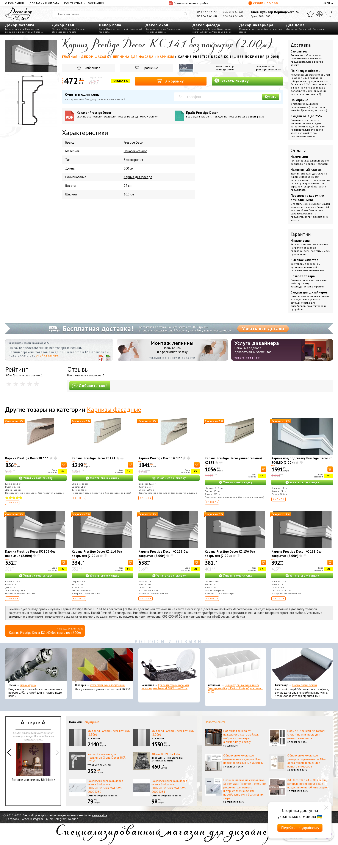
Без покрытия (133, 160)
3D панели (69, 29)
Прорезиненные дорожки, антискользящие (168, 759)
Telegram (60, 819)
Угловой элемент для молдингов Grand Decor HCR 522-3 (106, 757)
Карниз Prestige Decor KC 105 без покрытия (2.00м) (30, 553)
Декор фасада (206, 24)
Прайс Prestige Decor (233, 114)
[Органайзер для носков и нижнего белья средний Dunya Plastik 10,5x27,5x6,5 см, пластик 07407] (235, 665)
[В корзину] (64, 465)
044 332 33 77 (207, 12)
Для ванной (304, 29)
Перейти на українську (300, 827)
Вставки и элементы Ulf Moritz (33, 762)
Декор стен (63, 24)
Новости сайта (215, 722)
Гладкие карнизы (14, 29)
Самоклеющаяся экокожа (304, 685)
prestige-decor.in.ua (268, 69)
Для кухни (291, 29)
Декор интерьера (256, 24)
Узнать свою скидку (38, 478)
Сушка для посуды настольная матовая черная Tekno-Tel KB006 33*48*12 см (165, 686)
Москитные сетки (155, 31)
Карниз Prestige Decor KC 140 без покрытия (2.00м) (45, 633)
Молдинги (57, 29)
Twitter (24, 819)
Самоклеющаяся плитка (102, 795)
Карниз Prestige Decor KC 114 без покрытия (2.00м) (97, 553)
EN (328, 3)
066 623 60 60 (233, 16)
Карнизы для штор (156, 29)
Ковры (102, 29)
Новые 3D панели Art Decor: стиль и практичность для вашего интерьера (305, 734)
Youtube (73, 819)
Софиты (206, 31)
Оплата (299, 150)
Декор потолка (19, 24)
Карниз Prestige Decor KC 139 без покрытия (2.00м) (296, 553)
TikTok (48, 819)
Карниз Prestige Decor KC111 (27, 458)
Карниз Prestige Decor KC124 (93, 458)
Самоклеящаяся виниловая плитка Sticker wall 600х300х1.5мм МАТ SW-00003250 (105, 786)
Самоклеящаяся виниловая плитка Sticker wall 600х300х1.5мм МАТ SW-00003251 (169, 786)
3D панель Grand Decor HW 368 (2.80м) (109, 732)
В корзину (170, 81)
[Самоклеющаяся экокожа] (302, 665)
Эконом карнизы (28, 685)
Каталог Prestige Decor (124, 114)
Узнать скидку (231, 80)
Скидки (263, 3)
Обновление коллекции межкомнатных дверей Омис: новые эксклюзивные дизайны (243, 759)
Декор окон (157, 24)
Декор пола (110, 24)
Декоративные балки (29, 31)
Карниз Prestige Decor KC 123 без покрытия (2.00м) (163, 553)
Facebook (12, 819)
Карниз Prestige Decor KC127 (160, 458)
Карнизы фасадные (114, 409)
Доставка (301, 45)
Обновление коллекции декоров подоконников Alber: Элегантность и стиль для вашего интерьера (307, 760)
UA (324, 3)
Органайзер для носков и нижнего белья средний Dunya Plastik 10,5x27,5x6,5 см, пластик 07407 (235, 688)
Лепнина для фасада (204, 29)
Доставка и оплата (44, 3)
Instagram (36, 819)
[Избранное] (310, 14)
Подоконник (173, 29)
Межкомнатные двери (251, 29)
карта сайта (99, 815)
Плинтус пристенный (117, 29)
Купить (271, 97)
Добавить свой (90, 385)
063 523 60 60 (207, 16)
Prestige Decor (225, 69)
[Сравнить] (319, 14)
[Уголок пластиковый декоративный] (102, 665)
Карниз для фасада (138, 177)
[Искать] (185, 14)
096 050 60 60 (233, 12)
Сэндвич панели (68, 31)
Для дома (295, 24)
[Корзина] (329, 14)
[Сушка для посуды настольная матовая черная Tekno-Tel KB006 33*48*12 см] (169, 665)
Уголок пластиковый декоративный (107, 685)
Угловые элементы (99, 765)
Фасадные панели (222, 31)
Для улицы (318, 29)
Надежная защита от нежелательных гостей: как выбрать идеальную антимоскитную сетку (240, 736)
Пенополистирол (135, 151)
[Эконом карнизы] (36, 665)
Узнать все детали (263, 328)
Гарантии (301, 234)
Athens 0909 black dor (166, 754)
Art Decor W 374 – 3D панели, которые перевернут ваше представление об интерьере (307, 783)
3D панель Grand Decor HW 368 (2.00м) (173, 732)
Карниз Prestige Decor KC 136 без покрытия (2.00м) (230, 553)
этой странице (47, 355)
